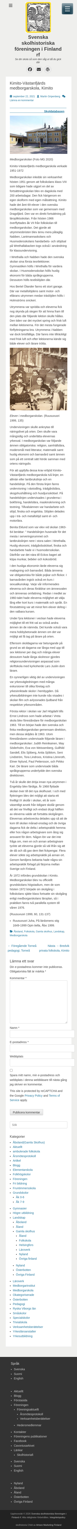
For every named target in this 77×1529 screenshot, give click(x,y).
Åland (19, 1226)
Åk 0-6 (20, 1197)
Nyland (23, 1254)
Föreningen (20, 1179)
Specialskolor (21, 1317)
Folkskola (29, 931)
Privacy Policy (34, 1095)
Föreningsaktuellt (28, 1409)
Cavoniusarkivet (24, 1445)
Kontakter (20, 1432)
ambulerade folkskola (26, 1151)
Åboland (18, 931)
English (18, 1378)
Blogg (16, 1165)
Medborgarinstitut (24, 1285)
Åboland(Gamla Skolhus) (29, 1142)
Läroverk (24, 1249)
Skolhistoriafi (25, 1454)
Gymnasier (20, 1208)
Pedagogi (19, 1304)
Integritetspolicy (57, 1517)
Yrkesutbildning (23, 1336)
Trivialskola (20, 1322)
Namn (15, 1027)
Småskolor (19, 1313)
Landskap (59, 931)
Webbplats (16, 1056)
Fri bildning (20, 1183)
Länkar (18, 1450)
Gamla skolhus (44, 931)
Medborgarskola (19, 935)
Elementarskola (23, 1169)
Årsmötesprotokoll (24, 1156)
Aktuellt (17, 1147)
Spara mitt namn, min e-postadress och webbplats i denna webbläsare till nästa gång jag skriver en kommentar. (38, 1080)
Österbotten (23, 1270)
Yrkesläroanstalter (24, 1331)
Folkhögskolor (22, 1174)
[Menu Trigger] (67, 8)
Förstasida (20, 1400)
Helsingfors (26, 1245)
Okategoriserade (23, 1294)
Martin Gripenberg (50, 96)
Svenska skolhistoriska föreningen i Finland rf (38, 45)
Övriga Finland (25, 1274)
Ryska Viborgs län (24, 1308)
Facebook (20, 1441)
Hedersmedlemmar (29, 1425)
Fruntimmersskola (24, 1188)
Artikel (17, 1160)
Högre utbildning (23, 1213)
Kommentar (18, 978)
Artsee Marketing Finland (48, 1525)
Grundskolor (21, 1192)
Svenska (19, 1369)
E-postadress (19, 1042)
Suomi (18, 1374)
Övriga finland (28, 1258)
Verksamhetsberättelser (28, 1327)
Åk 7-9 (20, 1202)
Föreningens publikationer (30, 1436)
